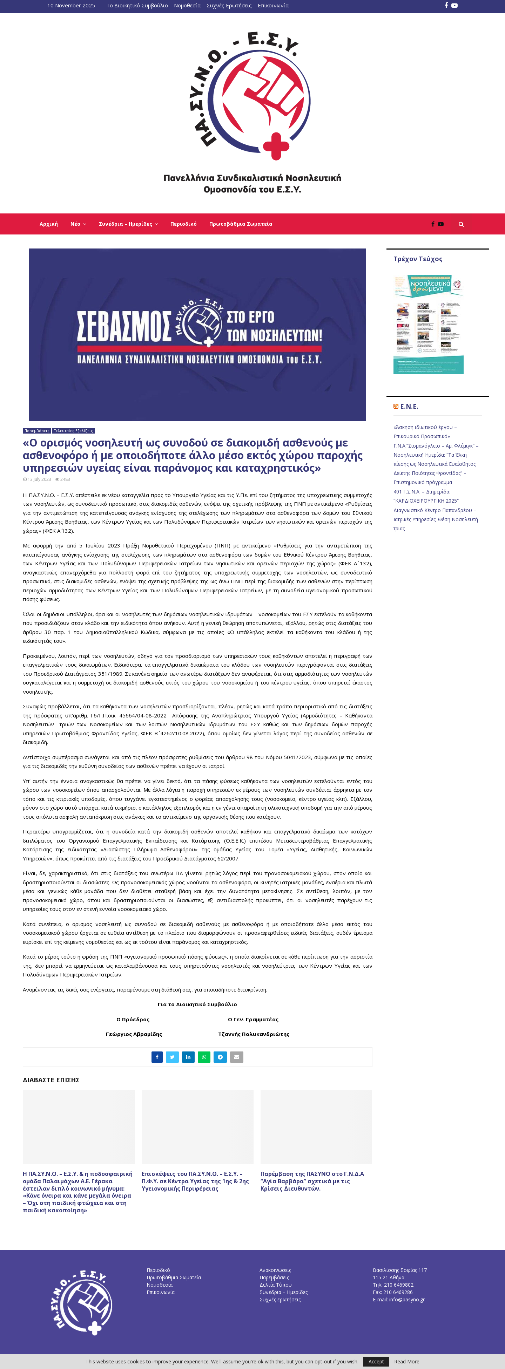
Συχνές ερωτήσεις (280, 1299)
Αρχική (49, 223)
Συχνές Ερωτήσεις (229, 5)
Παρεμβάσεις (37, 430)
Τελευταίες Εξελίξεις (73, 430)
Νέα (75, 223)
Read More (406, 1361)
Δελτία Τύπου (276, 1284)
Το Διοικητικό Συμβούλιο (137, 5)
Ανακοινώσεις (275, 1270)
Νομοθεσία (187, 5)
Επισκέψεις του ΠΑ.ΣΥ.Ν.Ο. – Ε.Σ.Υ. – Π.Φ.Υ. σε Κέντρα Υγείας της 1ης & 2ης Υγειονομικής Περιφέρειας (195, 1181)
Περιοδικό (183, 223)
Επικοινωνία (273, 5)
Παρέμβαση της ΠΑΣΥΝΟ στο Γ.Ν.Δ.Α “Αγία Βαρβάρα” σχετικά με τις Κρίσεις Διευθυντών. (312, 1181)
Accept (376, 1361)
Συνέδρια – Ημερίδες (125, 223)
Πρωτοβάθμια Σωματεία (240, 223)
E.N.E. (409, 406)
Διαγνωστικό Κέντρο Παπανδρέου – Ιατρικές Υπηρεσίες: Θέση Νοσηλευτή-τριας (436, 519)
